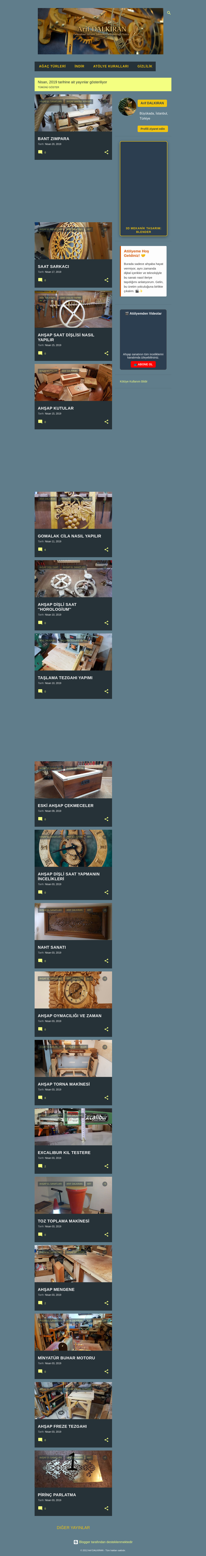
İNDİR (78, 66)
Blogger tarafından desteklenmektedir (103, 1542)
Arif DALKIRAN (152, 103)
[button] (106, 152)
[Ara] (169, 13)
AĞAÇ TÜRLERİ (51, 66)
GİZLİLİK (143, 66)
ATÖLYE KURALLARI (109, 66)
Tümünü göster (48, 87)
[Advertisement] (72, 191)
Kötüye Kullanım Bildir (133, 381)
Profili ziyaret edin (153, 128)
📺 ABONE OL (143, 364)
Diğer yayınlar (73, 1527)
